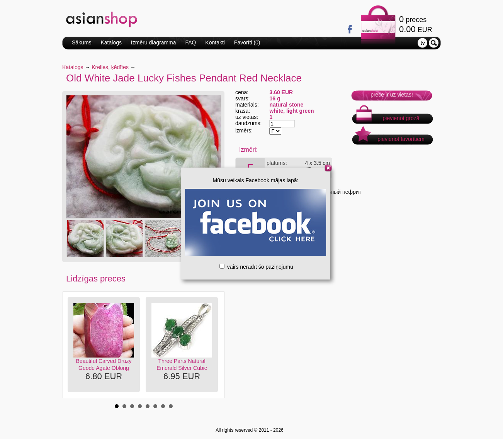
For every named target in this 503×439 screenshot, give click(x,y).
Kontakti (215, 42)
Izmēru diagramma (153, 42)
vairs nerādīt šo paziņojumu (256, 267)
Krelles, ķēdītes (110, 67)
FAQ (190, 42)
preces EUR (415, 24)
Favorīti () (247, 42)
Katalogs (110, 42)
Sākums (82, 42)
